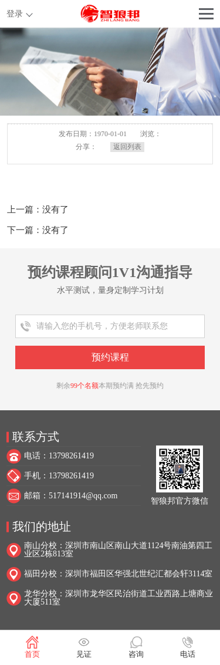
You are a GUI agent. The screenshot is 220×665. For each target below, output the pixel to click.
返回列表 (127, 147)
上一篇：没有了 (38, 209)
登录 (14, 13)
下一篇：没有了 (38, 230)
